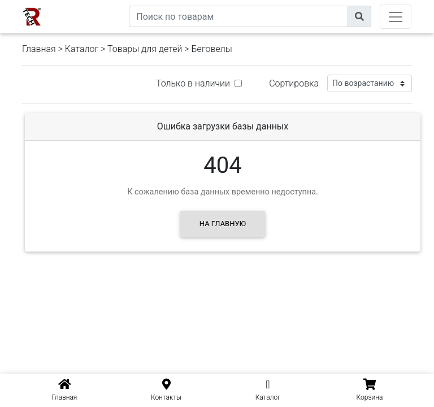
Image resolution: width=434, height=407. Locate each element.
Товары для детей (144, 49)
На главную (222, 223)
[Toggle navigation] (395, 17)
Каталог (81, 49)
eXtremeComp (103, 4)
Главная (39, 49)
